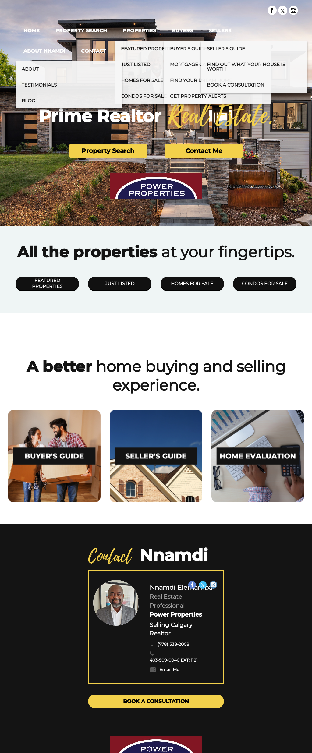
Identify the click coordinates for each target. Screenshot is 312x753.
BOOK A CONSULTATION (156, 701)
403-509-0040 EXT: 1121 (174, 660)
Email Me (164, 669)
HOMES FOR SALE (192, 283)
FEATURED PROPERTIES (47, 283)
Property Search (108, 150)
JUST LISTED (119, 283)
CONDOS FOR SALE (265, 283)
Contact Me (204, 150)
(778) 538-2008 (173, 644)
